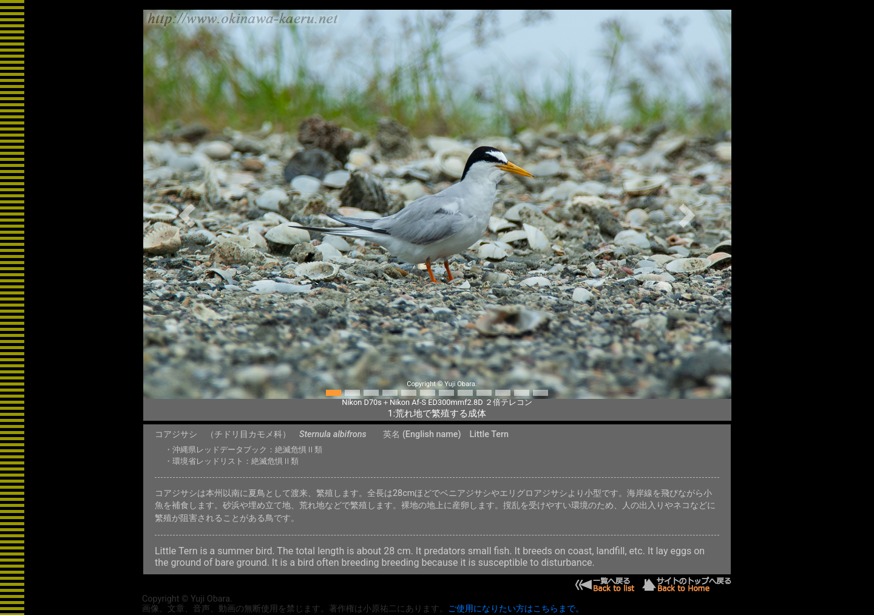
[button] (187, 215)
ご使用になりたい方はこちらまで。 (516, 608)
